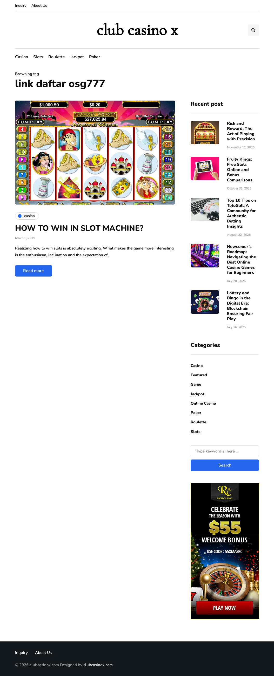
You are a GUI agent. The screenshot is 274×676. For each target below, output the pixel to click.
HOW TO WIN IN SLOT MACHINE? (79, 228)
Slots (38, 57)
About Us (39, 5)
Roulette (56, 57)
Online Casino (203, 403)
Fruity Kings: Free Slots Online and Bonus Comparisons (239, 169)
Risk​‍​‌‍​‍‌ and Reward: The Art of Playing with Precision (241, 131)
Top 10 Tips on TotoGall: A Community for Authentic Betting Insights (241, 213)
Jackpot (77, 57)
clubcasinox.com (98, 664)
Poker (94, 57)
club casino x (137, 30)
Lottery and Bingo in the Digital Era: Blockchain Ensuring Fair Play (240, 306)
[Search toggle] (253, 30)
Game (196, 384)
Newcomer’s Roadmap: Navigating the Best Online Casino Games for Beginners (241, 259)
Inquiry (20, 5)
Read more (33, 271)
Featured (199, 375)
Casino (21, 57)
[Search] (225, 451)
